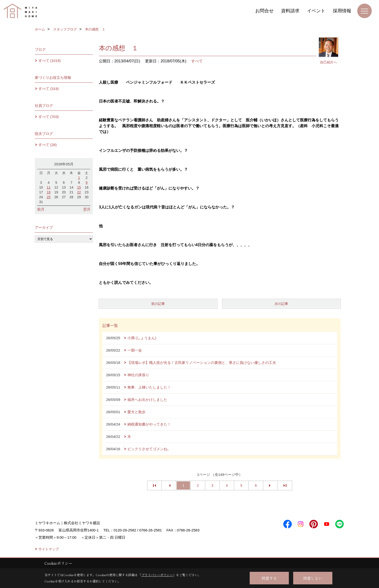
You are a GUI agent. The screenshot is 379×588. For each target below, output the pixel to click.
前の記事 (158, 304)
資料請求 (290, 10)
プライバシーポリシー (157, 575)
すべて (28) (47, 145)
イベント (316, 10)
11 (49, 187)
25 (49, 197)
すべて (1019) (49, 61)
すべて (197, 61)
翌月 (86, 209)
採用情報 (342, 10)
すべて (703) (48, 117)
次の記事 (281, 304)
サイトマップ (48, 549)
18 (49, 192)
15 (79, 187)
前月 (40, 209)
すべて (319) (48, 89)
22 (79, 192)
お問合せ (264, 10)
